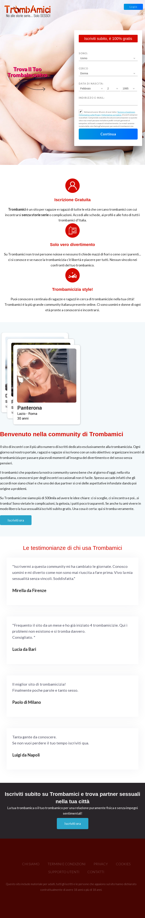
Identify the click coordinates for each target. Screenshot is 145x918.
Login (133, 6)
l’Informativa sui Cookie (111, 115)
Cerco (83, 68)
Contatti (95, 872)
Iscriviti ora (16, 520)
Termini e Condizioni (126, 112)
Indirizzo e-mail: (92, 97)
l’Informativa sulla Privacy (89, 115)
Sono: (83, 53)
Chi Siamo (30, 864)
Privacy (101, 864)
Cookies (123, 864)
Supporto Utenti (63, 872)
